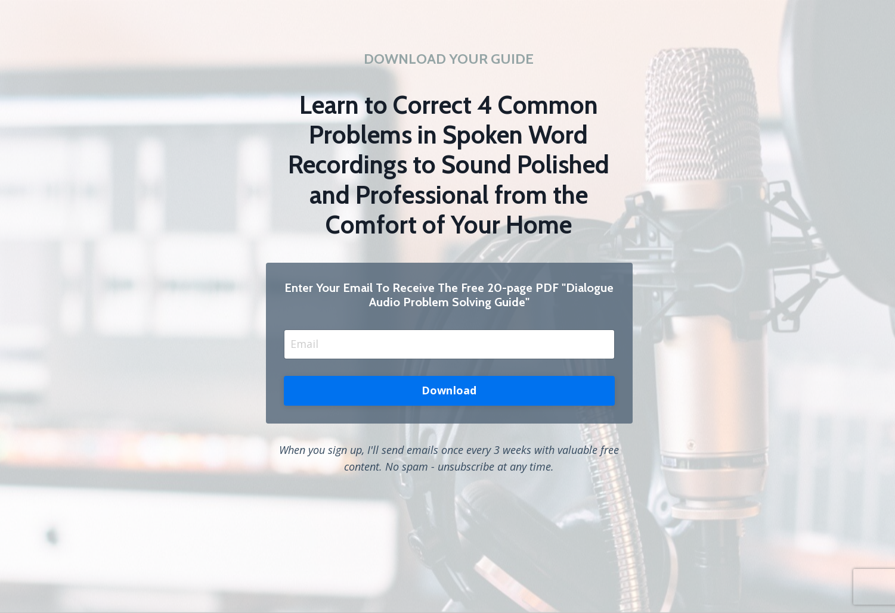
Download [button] (449, 390)
